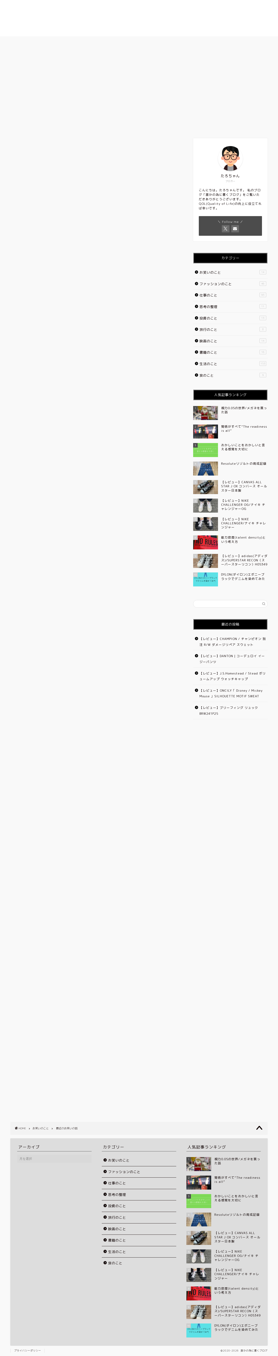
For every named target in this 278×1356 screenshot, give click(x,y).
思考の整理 (232, 306)
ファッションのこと (232, 283)
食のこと (232, 375)
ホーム (57, 42)
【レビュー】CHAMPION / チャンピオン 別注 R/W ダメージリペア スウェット (232, 642)
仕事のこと (232, 295)
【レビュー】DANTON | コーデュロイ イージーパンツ (232, 659)
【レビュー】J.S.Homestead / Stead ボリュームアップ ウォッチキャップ (232, 676)
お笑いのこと (20, 61)
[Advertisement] (95, 231)
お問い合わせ (220, 42)
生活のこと (232, 363)
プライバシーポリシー (27, 1350)
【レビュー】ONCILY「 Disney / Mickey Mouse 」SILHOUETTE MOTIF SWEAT (231, 693)
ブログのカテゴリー (166, 42)
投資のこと (232, 318)
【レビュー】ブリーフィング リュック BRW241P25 (228, 710)
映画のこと (232, 340)
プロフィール (111, 42)
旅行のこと (232, 329)
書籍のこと (232, 352)
